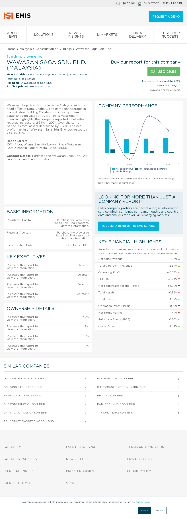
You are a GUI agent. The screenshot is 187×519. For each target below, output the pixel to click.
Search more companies (24, 56)
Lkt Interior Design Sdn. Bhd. (25, 412)
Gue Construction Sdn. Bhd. (24, 404)
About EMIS (13, 36)
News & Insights (75, 36)
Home (11, 49)
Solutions (43, 35)
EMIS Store (149, 4)
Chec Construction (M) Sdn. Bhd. (121, 387)
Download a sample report (163, 90)
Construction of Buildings (54, 49)
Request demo (17, 483)
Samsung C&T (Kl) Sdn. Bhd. (23, 387)
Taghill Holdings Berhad (23, 395)
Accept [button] (144, 510)
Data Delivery (138, 36)
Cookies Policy (142, 502)
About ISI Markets (21, 459)
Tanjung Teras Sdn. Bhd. (115, 412)
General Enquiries (21, 471)
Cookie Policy (139, 471)
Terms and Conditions (146, 447)
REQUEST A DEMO (166, 16)
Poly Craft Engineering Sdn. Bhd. (29, 421)
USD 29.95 (164, 72)
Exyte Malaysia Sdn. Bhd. (115, 378)
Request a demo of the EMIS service (128, 226)
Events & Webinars (83, 447)
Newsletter (77, 459)
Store (71, 483)
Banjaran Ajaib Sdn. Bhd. (116, 404)
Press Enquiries (80, 471)
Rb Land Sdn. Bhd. (110, 395)
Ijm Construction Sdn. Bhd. (24, 378)
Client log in (172, 3)
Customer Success (170, 36)
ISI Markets (106, 35)
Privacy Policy (139, 459)
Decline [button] (159, 510)
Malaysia (26, 49)
